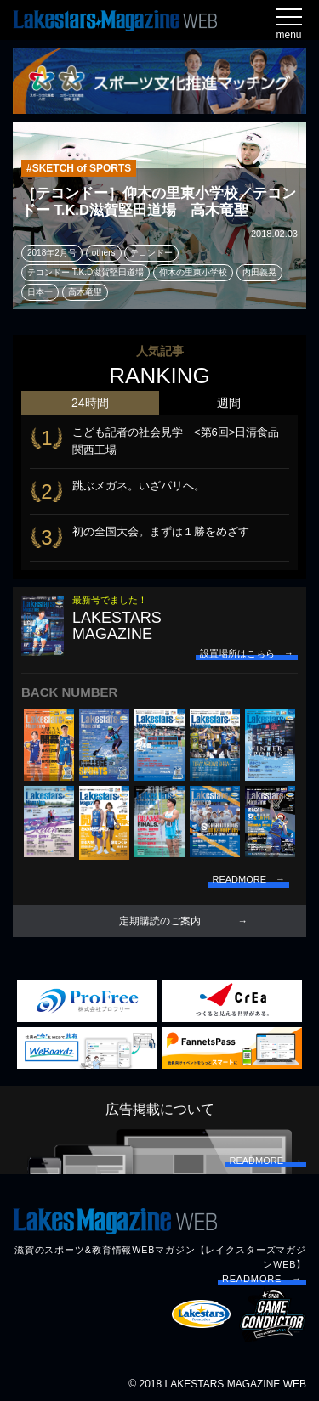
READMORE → (262, 1279)
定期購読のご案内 (160, 921)
